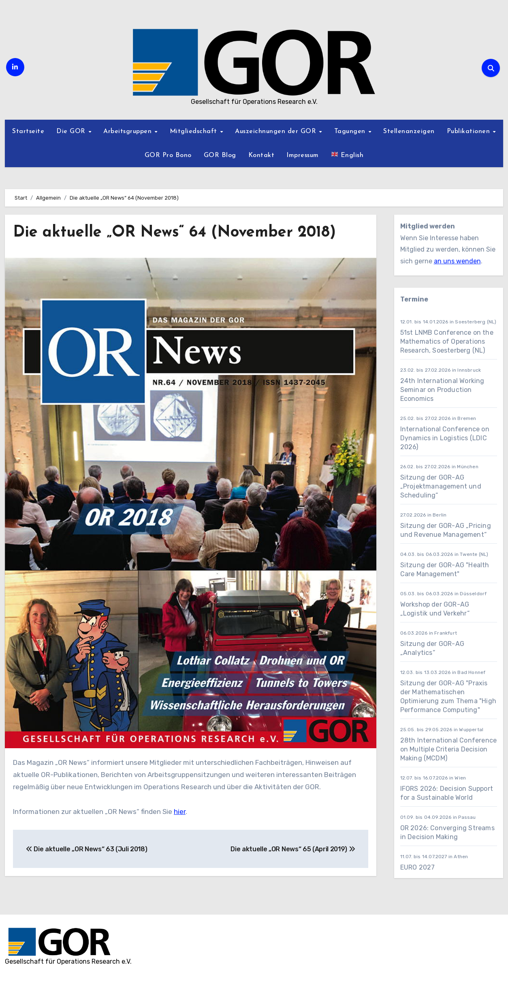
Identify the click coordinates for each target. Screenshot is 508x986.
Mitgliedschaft (195, 131)
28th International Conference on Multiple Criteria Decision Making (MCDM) (448, 749)
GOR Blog (220, 155)
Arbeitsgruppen (128, 131)
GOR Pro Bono (168, 155)
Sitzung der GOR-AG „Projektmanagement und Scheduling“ (440, 486)
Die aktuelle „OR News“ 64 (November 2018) (174, 233)
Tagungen (351, 131)
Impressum (302, 155)
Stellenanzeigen (409, 131)
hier (180, 811)
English (347, 154)
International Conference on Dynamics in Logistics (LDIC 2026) (444, 438)
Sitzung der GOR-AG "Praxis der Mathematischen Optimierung (444, 692)
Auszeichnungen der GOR (276, 131)
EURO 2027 (418, 867)
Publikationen (469, 131)
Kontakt (261, 155)
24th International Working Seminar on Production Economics (442, 390)
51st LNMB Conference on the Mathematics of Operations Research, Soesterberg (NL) (446, 341)
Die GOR (72, 131)
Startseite (28, 131)
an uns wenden (457, 261)
